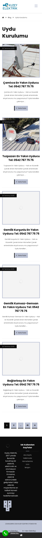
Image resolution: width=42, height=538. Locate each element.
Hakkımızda (27, 458)
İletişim (27, 467)
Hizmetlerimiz (27, 461)
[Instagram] (9, 506)
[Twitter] (9, 502)
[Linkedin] (5, 506)
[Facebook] (5, 502)
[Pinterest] (7, 509)
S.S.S (27, 464)
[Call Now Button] (5, 533)
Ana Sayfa (27, 455)
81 (28, 425)
